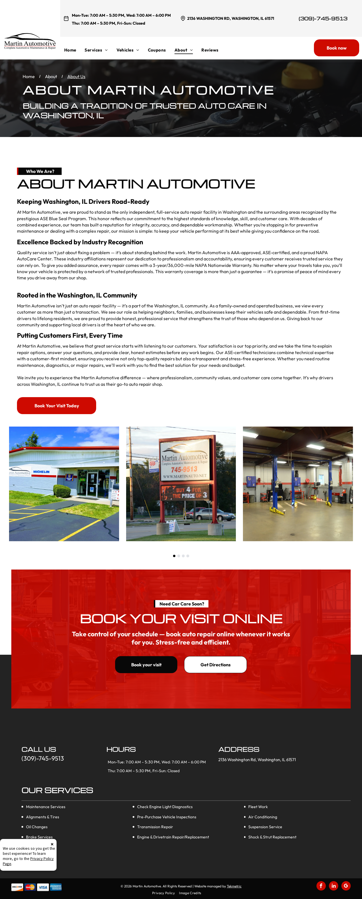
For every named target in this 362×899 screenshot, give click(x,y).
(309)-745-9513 (323, 19)
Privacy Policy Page (34, 889)
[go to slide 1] (174, 556)
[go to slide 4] (188, 556)
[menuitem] (74, 50)
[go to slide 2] (179, 556)
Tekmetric (234, 886)
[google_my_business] (346, 886)
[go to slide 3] (183, 556)
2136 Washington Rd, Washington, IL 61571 (230, 18)
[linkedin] (333, 886)
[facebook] (321, 886)
